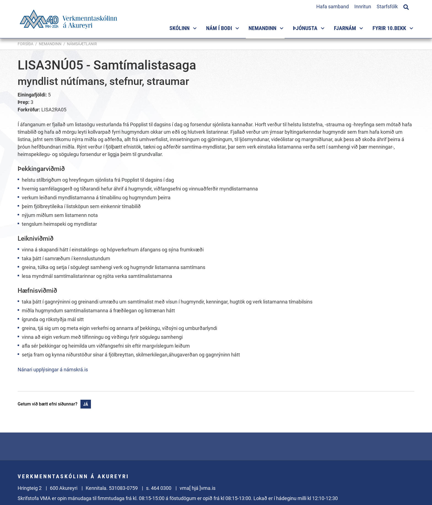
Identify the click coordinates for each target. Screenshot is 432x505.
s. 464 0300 (158, 488)
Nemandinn (50, 44)
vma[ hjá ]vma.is (197, 488)
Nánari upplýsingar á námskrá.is (53, 369)
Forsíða (25, 44)
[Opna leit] (406, 6)
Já (85, 404)
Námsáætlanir (82, 44)
